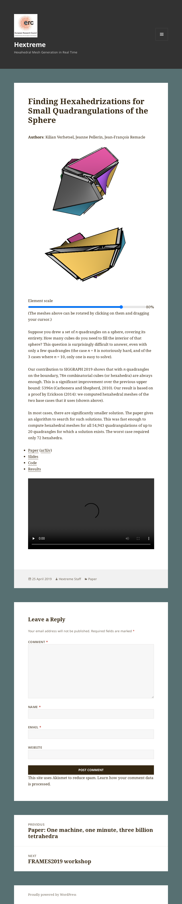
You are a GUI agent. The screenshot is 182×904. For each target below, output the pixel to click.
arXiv (46, 450)
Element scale (40, 300)
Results (34, 468)
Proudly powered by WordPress (52, 894)
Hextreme (30, 44)
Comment (38, 642)
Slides (33, 456)
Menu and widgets (162, 40)
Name (34, 707)
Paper (33, 450)
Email (34, 727)
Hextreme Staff (70, 579)
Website (35, 747)
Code (32, 462)
